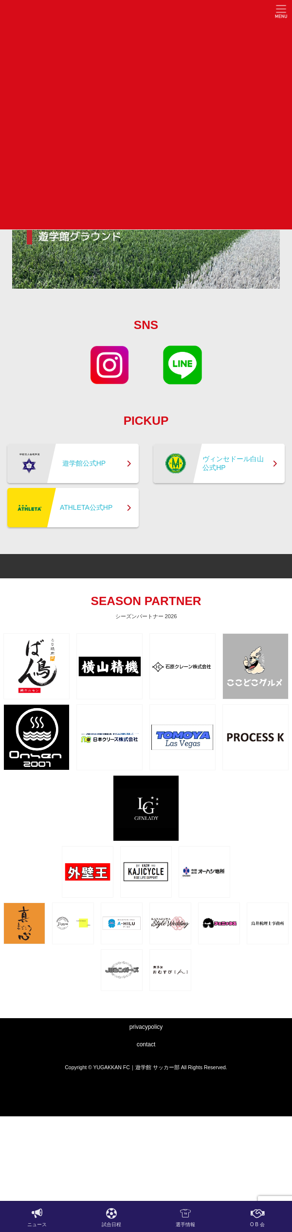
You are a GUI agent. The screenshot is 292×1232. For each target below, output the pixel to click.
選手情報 (185, 1217)
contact (146, 1044)
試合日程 (111, 1217)
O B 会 (257, 1217)
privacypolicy (146, 1027)
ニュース (37, 1217)
